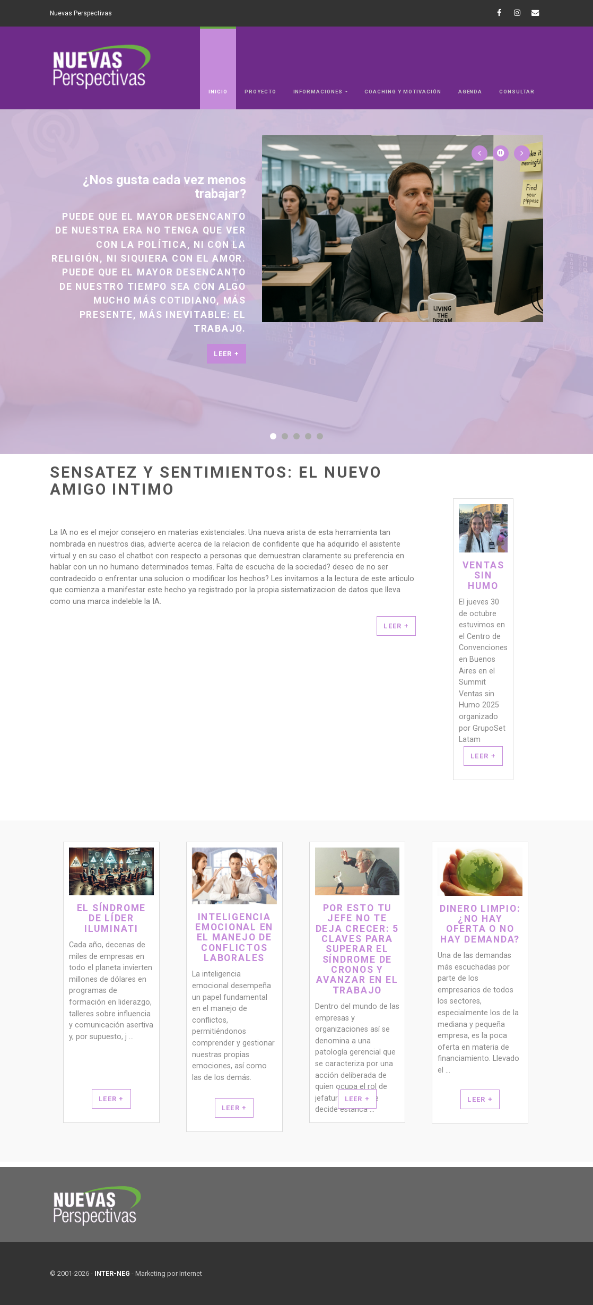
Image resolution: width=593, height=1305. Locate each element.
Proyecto (260, 91)
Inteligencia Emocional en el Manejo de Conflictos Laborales (234, 937)
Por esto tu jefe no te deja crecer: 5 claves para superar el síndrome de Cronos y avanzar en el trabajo (357, 949)
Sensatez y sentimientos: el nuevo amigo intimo (216, 481)
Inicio (218, 91)
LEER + (396, 626)
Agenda (470, 91)
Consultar (517, 91)
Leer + (226, 354)
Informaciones (318, 91)
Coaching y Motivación (402, 91)
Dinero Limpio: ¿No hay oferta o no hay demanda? (480, 924)
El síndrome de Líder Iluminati (111, 918)
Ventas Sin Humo (483, 575)
